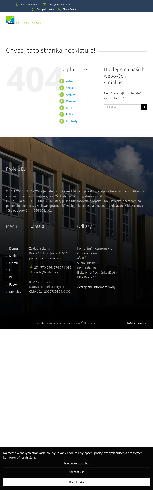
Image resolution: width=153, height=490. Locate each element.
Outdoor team (87, 253)
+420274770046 (27, 4)
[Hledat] (144, 107)
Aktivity (71, 94)
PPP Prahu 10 (86, 268)
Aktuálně (72, 81)
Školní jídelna (86, 263)
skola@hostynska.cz (56, 4)
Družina (71, 101)
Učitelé (14, 263)
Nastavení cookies (76, 467)
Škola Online (66, 9)
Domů (13, 248)
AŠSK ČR (82, 258)
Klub (69, 108)
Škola (69, 88)
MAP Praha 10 (87, 277)
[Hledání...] (122, 107)
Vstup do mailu (43, 9)
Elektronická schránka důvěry (97, 272)
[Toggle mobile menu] (144, 19)
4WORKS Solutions (137, 323)
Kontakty (71, 121)
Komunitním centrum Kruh (95, 248)
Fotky (69, 114)
